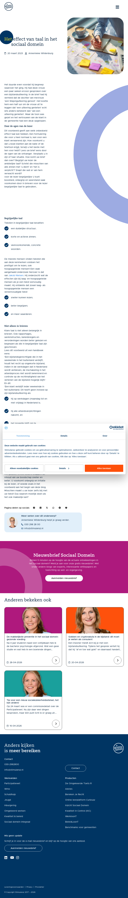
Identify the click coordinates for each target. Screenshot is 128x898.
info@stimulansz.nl (13, 770)
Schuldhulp (10, 794)
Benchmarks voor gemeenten (80, 827)
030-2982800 (11, 764)
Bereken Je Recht (74, 794)
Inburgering (10, 805)
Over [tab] (105, 436)
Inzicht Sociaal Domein (77, 805)
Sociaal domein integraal (17, 822)
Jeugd (7, 800)
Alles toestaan (104, 468)
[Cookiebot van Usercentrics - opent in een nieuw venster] (111, 428)
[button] (34, 507)
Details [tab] (64, 436)
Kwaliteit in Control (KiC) (78, 811)
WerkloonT (71, 816)
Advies (68, 789)
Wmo (7, 789)
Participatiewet (12, 783)
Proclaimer (39, 887)
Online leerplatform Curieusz (80, 800)
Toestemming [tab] (23, 436)
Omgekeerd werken (14, 811)
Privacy (30, 887)
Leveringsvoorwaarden (14, 887)
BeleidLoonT (71, 822)
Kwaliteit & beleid (13, 816)
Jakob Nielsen (16, 275)
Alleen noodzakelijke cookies (24, 468)
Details (64, 468)
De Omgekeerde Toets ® (78, 783)
